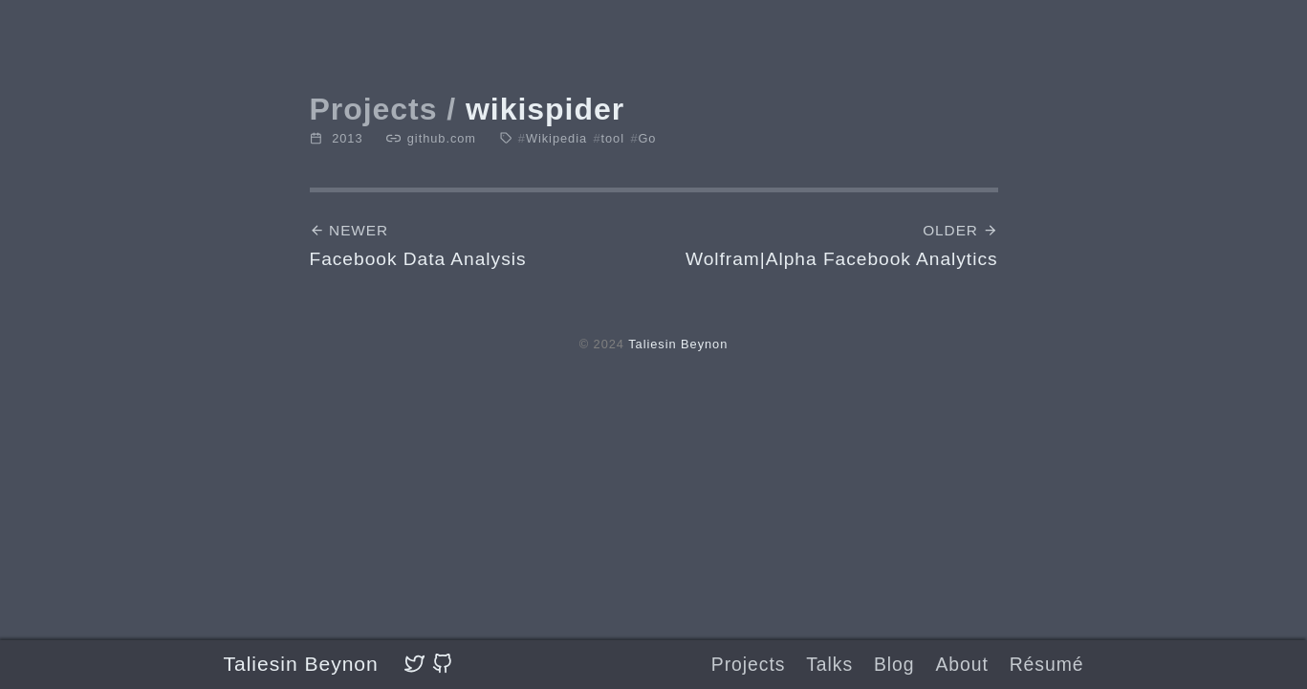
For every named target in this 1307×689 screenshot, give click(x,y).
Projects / (383, 109)
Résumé (1047, 664)
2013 (347, 138)
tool (608, 138)
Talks (829, 664)
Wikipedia (552, 138)
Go (643, 138)
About (961, 664)
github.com (441, 138)
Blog (894, 664)
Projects (748, 664)
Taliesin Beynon (301, 664)
